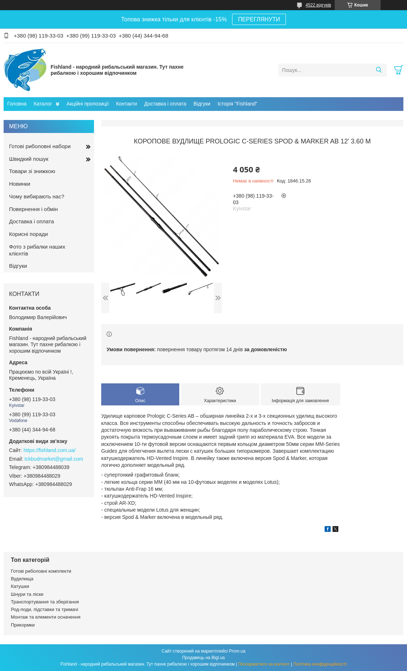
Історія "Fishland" (237, 104)
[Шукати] (378, 70)
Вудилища (22, 578)
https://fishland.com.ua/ (49, 450)
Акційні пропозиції (88, 104)
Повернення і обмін (33, 209)
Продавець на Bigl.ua (203, 657)
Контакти (126, 104)
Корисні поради (28, 234)
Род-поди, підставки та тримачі (44, 609)
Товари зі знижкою (32, 171)
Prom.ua (237, 651)
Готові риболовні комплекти (41, 571)
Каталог (43, 104)
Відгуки (201, 104)
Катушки (20, 586)
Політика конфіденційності (320, 664)
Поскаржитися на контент (264, 664)
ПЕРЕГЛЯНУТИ (259, 19)
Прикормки (23, 625)
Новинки (19, 184)
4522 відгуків (318, 5)
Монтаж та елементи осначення (45, 617)
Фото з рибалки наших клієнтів (37, 250)
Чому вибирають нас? (36, 196)
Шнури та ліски (27, 594)
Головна (16, 104)
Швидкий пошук (28, 159)
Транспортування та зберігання (45, 602)
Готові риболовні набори (39, 146)
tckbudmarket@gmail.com (54, 459)
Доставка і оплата (165, 104)
